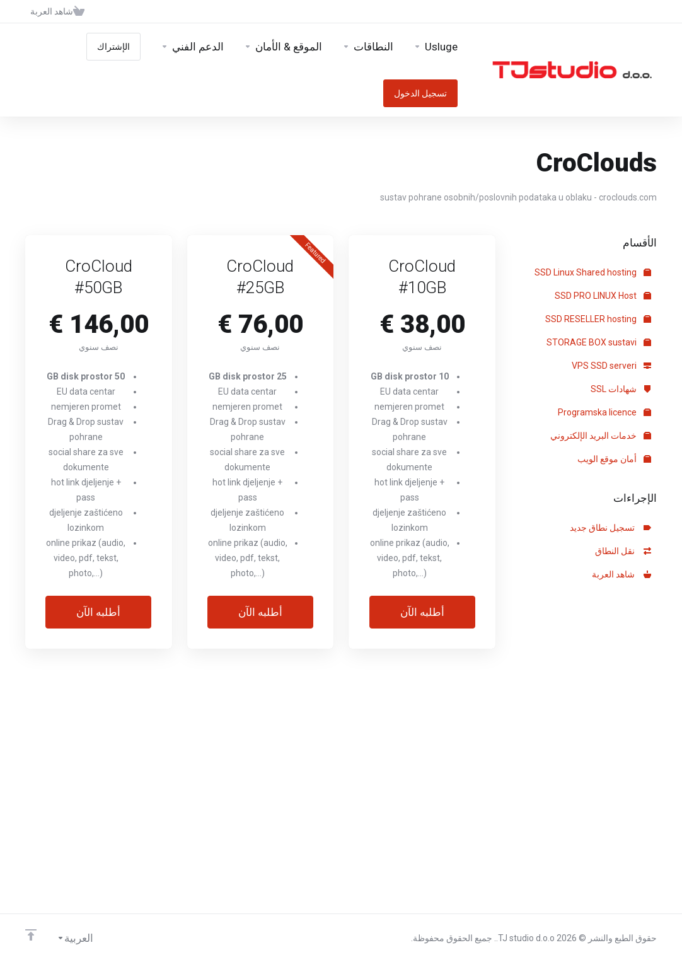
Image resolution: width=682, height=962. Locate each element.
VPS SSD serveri (611, 366)
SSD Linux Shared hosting (593, 272)
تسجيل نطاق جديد (610, 528)
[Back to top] (31, 935)
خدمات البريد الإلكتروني (600, 436)
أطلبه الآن (422, 612)
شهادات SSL (621, 389)
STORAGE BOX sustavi (598, 342)
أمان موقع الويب (614, 459)
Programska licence (604, 412)
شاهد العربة (621, 574)
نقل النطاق (623, 551)
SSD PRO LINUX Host (603, 296)
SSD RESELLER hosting (598, 319)
